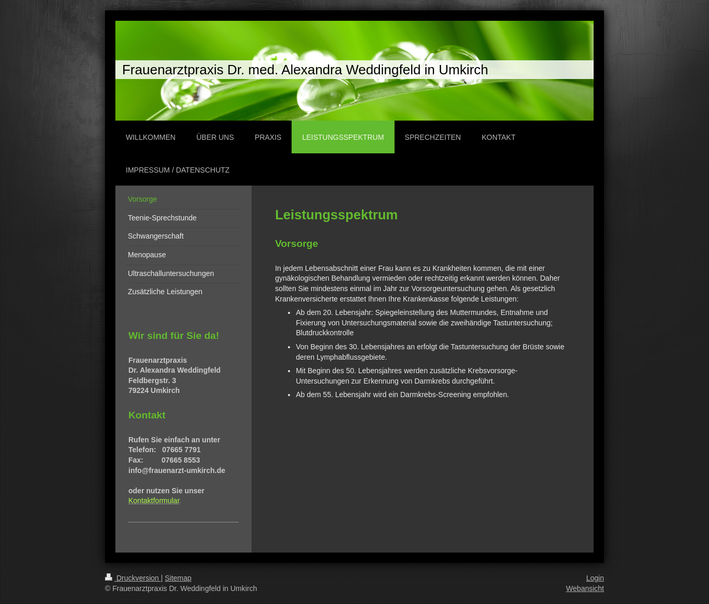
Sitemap (178, 578)
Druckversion (133, 578)
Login (595, 578)
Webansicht (585, 588)
